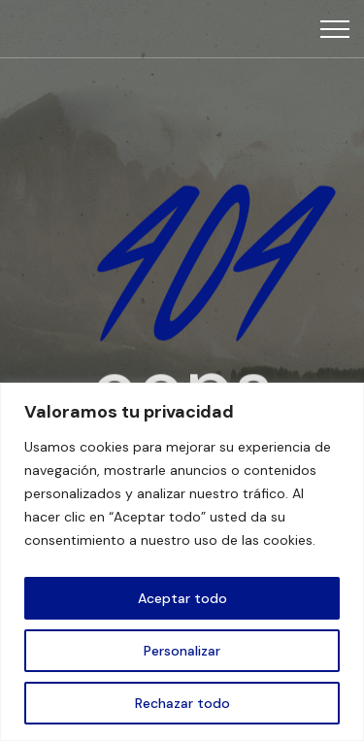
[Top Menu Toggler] (335, 29)
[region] (182, 562)
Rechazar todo (182, 703)
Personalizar (182, 650)
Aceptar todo (182, 598)
